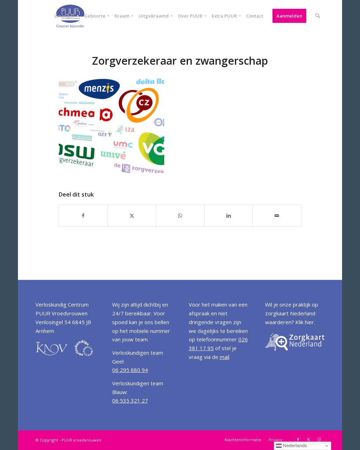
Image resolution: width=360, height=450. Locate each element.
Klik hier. (305, 322)
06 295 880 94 (130, 369)
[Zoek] (317, 16)
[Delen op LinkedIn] (229, 215)
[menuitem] (64, 16)
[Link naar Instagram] (319, 439)
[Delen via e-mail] (277, 215)
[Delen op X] (132, 215)
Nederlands (291, 446)
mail (224, 356)
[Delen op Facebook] (83, 215)
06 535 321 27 (130, 400)
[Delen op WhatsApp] (180, 215)
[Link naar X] (308, 439)
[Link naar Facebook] (298, 439)
